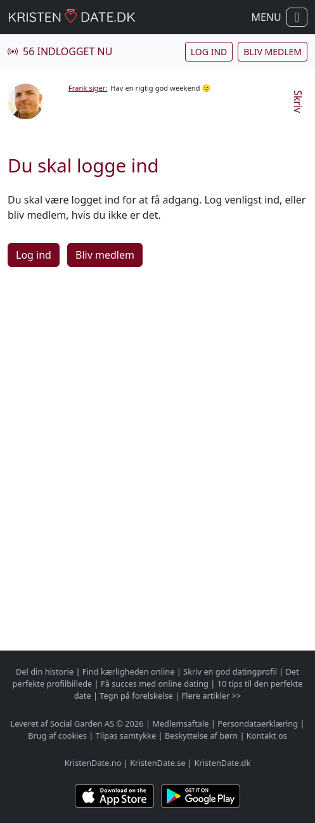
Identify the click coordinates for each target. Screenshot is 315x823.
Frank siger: (87, 88)
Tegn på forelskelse (136, 695)
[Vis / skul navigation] (296, 17)
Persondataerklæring (257, 723)
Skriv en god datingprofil (230, 671)
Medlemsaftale (180, 723)
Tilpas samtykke (126, 735)
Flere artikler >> (211, 695)
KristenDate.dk (222, 762)
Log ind (209, 52)
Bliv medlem (272, 52)
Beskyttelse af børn (201, 735)
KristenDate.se (158, 762)
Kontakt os (267, 735)
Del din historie (45, 671)
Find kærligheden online (128, 671)
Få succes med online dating (155, 683)
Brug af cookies (57, 735)
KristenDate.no (93, 762)
